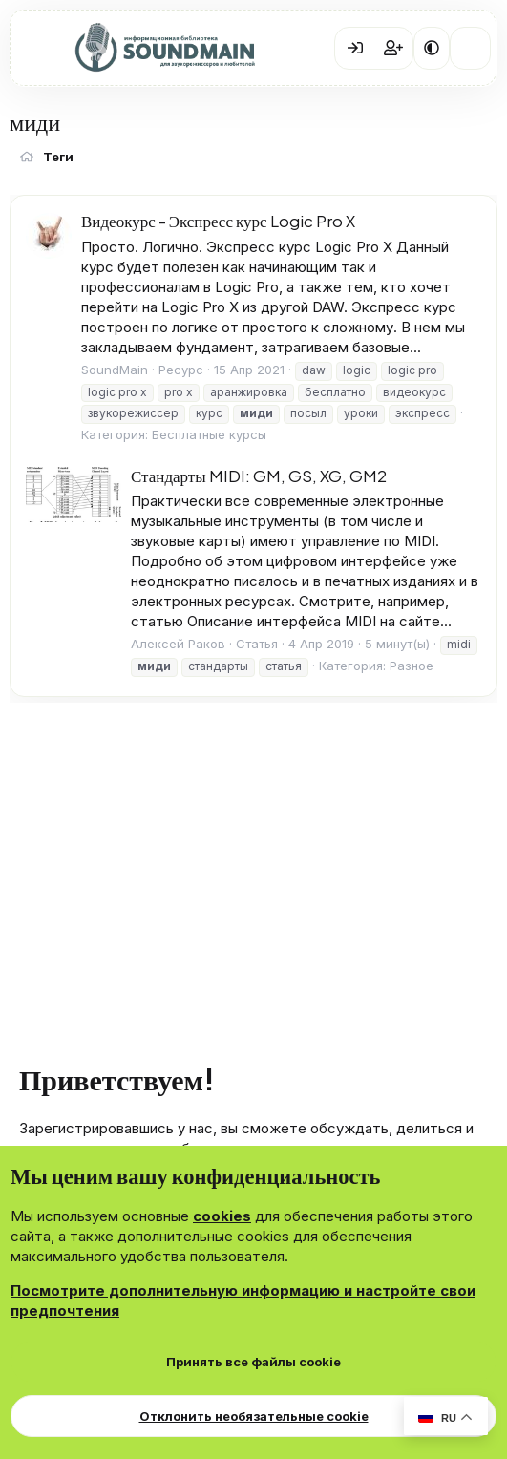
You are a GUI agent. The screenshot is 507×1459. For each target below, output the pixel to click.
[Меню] (38, 49)
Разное (411, 665)
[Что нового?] (470, 48)
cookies (222, 1216)
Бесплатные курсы (209, 434)
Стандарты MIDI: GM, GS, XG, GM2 (259, 475)
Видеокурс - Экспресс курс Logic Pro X (218, 220)
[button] (431, 48)
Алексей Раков (178, 643)
